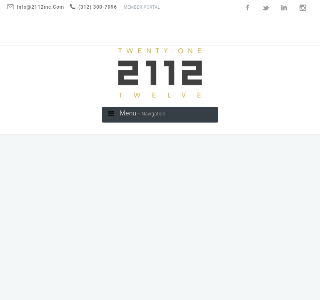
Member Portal (142, 7)
